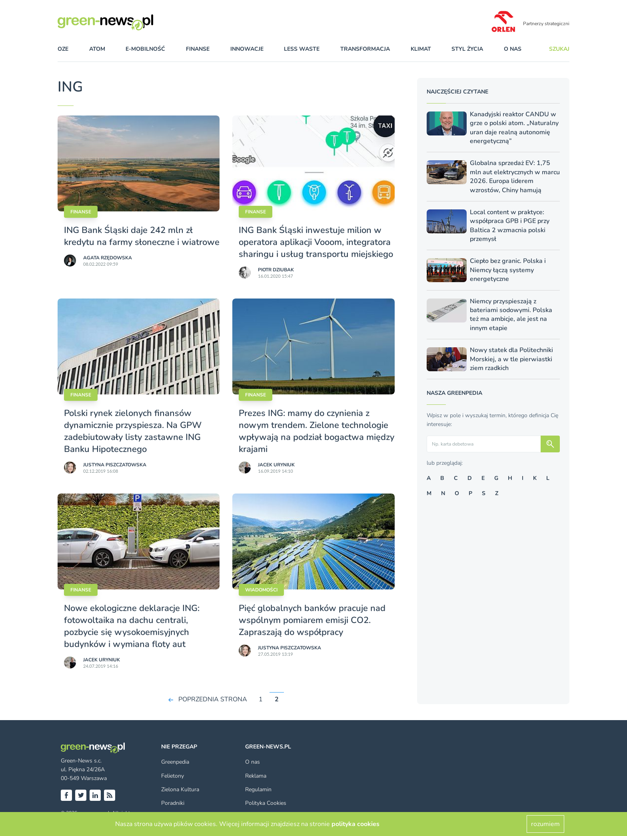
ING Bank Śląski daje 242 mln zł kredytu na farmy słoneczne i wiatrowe (142, 236)
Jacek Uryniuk (276, 465)
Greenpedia (175, 762)
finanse (198, 49)
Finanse (80, 212)
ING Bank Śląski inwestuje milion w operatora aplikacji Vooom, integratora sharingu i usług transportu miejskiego (316, 242)
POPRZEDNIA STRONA (212, 699)
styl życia (467, 49)
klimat (421, 49)
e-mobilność (145, 49)
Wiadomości (261, 590)
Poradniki (172, 803)
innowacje (247, 49)
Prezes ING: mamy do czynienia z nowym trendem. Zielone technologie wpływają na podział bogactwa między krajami (316, 431)
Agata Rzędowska (107, 258)
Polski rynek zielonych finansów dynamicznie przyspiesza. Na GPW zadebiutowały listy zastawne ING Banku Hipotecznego (133, 431)
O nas (512, 49)
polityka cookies (355, 824)
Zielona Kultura (180, 789)
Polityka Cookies (265, 803)
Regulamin (258, 789)
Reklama (255, 776)
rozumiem (545, 824)
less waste (301, 49)
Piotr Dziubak (276, 270)
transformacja (365, 49)
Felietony (172, 776)
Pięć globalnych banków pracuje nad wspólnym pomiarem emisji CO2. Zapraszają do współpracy (312, 620)
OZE (63, 49)
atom (97, 49)
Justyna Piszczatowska (114, 465)
